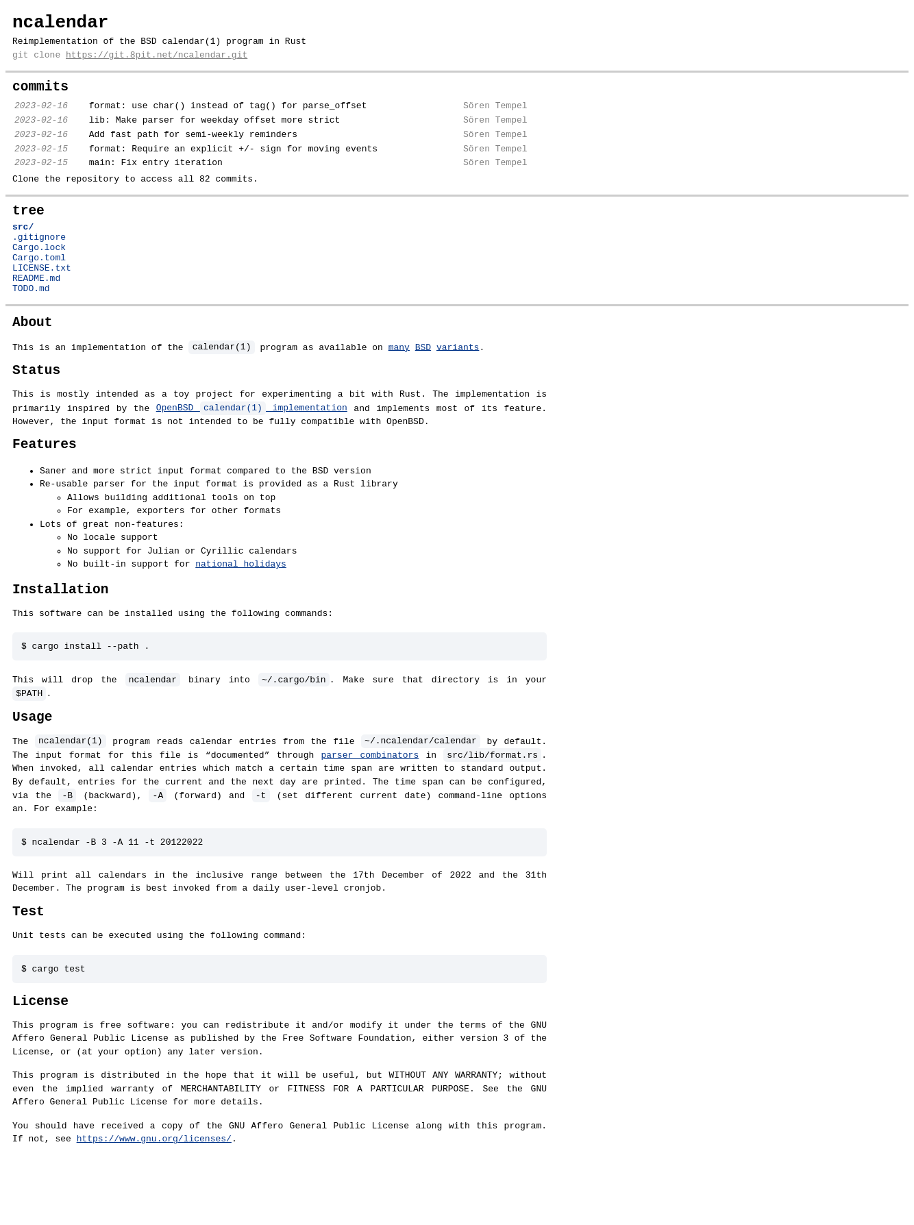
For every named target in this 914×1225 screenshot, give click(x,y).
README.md (36, 317)
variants (457, 390)
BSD (423, 390)
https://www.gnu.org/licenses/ (137, 1199)
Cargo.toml (39, 292)
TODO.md (31, 329)
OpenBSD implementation (251, 453)
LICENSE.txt (41, 305)
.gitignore (39, 268)
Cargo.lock (39, 280)
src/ (23, 255)
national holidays (240, 610)
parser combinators (370, 808)
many (399, 390)
